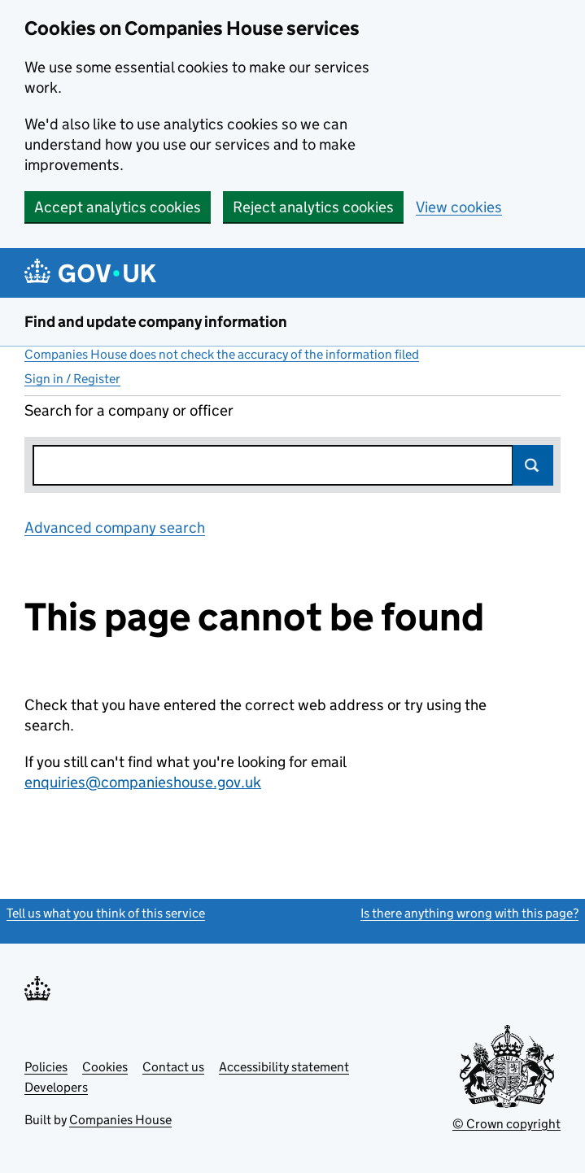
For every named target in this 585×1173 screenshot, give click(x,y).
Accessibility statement (284, 1067)
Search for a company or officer (129, 410)
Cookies (105, 1067)
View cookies (459, 207)
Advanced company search (114, 527)
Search (533, 465)
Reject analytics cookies (313, 207)
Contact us (173, 1067)
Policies (46, 1067)
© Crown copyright (506, 1124)
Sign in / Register (72, 378)
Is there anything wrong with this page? (469, 913)
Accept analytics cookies (117, 207)
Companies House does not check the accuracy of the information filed (221, 354)
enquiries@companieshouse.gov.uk (142, 782)
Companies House (120, 1119)
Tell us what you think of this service (106, 913)
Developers (56, 1087)
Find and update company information (155, 321)
